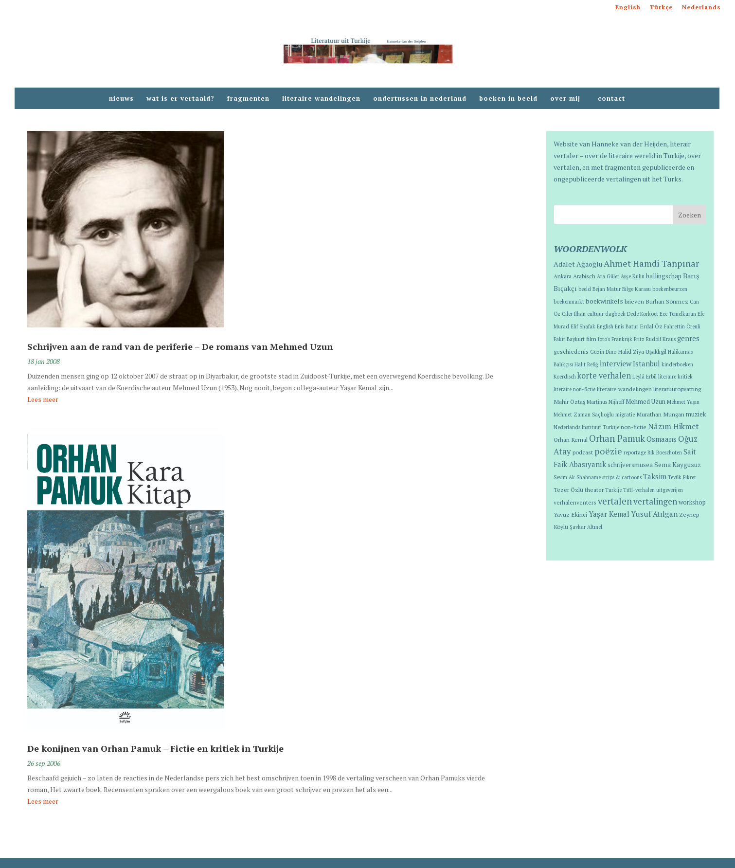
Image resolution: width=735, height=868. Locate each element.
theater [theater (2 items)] (594, 489)
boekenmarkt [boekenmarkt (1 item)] (569, 301)
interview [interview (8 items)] (615, 363)
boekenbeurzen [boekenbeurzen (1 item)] (669, 289)
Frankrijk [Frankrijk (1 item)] (621, 339)
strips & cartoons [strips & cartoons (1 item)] (622, 477)
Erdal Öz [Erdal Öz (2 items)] (651, 326)
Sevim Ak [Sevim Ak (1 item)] (564, 477)
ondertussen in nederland (419, 99)
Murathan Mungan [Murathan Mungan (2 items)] (660, 414)
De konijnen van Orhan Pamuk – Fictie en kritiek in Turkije (155, 748)
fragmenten (248, 99)
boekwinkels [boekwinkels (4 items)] (604, 301)
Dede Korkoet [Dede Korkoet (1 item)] (642, 313)
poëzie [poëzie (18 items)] (608, 451)
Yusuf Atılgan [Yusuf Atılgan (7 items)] (654, 514)
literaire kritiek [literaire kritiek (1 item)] (675, 376)
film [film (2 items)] (591, 339)
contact (611, 99)
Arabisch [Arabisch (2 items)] (584, 276)
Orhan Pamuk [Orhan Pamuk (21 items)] (617, 438)
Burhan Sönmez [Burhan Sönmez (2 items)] (666, 301)
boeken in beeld (508, 99)
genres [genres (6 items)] (688, 338)
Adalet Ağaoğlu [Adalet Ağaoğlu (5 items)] (578, 264)
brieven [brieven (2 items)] (634, 301)
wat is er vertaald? (180, 99)
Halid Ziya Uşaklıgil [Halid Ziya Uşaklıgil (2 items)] (642, 351)
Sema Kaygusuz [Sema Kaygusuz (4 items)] (677, 464)
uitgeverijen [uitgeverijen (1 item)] (669, 490)
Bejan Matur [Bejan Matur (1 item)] (606, 289)
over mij (567, 99)
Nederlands (701, 7)
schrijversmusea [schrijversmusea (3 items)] (630, 465)
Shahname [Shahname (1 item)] (588, 477)
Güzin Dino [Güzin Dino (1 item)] (603, 351)
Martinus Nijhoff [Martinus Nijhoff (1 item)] (605, 401)
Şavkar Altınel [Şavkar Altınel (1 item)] (586, 527)
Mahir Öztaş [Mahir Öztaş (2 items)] (569, 401)
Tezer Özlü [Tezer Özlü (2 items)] (568, 489)
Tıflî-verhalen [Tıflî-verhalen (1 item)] (639, 490)
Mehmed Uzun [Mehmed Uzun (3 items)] (645, 402)
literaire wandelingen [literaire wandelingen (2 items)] (624, 389)
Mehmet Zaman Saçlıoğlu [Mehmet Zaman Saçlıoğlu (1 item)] (584, 414)
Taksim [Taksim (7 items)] (654, 476)
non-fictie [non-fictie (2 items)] (633, 427)
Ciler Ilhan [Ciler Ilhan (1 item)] (574, 313)
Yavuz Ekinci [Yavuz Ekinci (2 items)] (570, 514)
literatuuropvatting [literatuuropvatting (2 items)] (677, 389)
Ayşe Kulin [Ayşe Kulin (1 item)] (633, 276)
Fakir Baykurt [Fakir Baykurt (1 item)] (569, 339)
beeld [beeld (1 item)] (584, 289)
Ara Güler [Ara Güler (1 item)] (608, 276)
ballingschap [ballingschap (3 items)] (663, 276)
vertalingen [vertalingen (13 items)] (655, 501)
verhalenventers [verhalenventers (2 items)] (575, 502)
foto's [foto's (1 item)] (604, 339)
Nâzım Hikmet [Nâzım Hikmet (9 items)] (673, 426)
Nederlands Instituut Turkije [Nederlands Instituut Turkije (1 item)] (586, 427)
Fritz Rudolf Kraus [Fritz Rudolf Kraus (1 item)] (655, 339)
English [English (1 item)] (605, 326)
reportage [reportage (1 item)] (635, 452)
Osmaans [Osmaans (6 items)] (661, 439)
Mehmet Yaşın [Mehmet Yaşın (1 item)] (683, 401)
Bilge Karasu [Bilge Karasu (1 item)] (636, 289)
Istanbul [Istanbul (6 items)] (646, 363)
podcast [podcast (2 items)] (583, 452)
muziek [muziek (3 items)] (696, 414)
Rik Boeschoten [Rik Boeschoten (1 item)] (664, 452)
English (628, 7)
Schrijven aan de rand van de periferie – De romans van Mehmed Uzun (180, 346)
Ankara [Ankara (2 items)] (563, 276)
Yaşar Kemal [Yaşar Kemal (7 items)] (609, 514)
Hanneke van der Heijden (629, 143)
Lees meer (42, 399)
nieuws (121, 99)
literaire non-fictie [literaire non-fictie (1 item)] (574, 389)
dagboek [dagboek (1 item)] (615, 313)
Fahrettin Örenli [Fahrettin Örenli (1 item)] (682, 326)
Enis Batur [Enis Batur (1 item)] (626, 326)
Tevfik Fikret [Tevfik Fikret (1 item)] (682, 477)
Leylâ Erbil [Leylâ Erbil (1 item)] (644, 376)
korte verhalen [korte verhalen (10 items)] (604, 375)
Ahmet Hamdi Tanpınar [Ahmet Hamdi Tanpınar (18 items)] (651, 263)
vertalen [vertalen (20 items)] (615, 501)
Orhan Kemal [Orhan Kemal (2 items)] (571, 439)
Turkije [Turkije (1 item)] (613, 490)
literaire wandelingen (321, 99)
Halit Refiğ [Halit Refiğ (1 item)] (586, 364)
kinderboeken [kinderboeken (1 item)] (677, 364)
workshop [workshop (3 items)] (692, 502)
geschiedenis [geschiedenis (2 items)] (571, 351)
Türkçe (661, 7)
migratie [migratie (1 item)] (625, 414)
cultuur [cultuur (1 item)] (595, 313)
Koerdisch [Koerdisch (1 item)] (565, 376)
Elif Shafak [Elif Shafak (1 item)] (583, 326)
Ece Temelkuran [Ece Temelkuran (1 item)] (678, 313)
